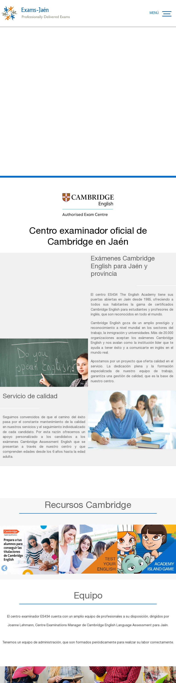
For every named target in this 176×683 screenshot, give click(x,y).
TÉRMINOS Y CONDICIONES (133, 664)
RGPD (104, 664)
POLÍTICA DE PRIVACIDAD (40, 664)
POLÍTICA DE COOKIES (80, 664)
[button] (4, 379)
